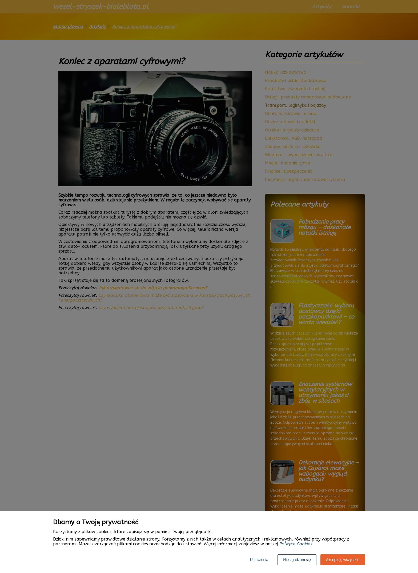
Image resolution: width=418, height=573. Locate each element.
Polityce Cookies (295, 543)
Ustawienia (259, 560)
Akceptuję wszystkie (342, 560)
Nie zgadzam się (297, 560)
